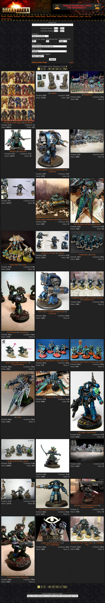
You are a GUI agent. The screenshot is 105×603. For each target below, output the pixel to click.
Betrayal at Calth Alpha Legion (82, 543)
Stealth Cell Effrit (14, 461)
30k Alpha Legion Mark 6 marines (49, 361)
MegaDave (88, 95)
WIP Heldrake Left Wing (83, 224)
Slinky (66, 361)
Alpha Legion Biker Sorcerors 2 (16, 362)
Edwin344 (22, 151)
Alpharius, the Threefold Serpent (86, 505)
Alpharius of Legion (48, 253)
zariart (24, 265)
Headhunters (84, 255)
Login (71, 62)
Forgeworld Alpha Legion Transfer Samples (87, 298)
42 (57, 69)
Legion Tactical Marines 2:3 (51, 543)
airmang (97, 224)
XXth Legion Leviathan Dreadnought (51, 170)
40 (50, 69)
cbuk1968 (65, 219)
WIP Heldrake (48, 397)
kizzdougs (28, 123)
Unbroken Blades (87, 507)
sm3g (93, 255)
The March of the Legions (12, 123)
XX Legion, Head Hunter (87, 432)
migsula (53, 93)
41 (53, 69)
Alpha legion (14, 265)
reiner (19, 417)
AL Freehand (12, 332)
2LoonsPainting (18, 364)
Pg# (65, 69)
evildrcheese (24, 332)
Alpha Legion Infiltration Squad (47, 219)
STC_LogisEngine (52, 545)
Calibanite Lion (88, 300)
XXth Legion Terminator (47, 509)
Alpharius (12, 151)
